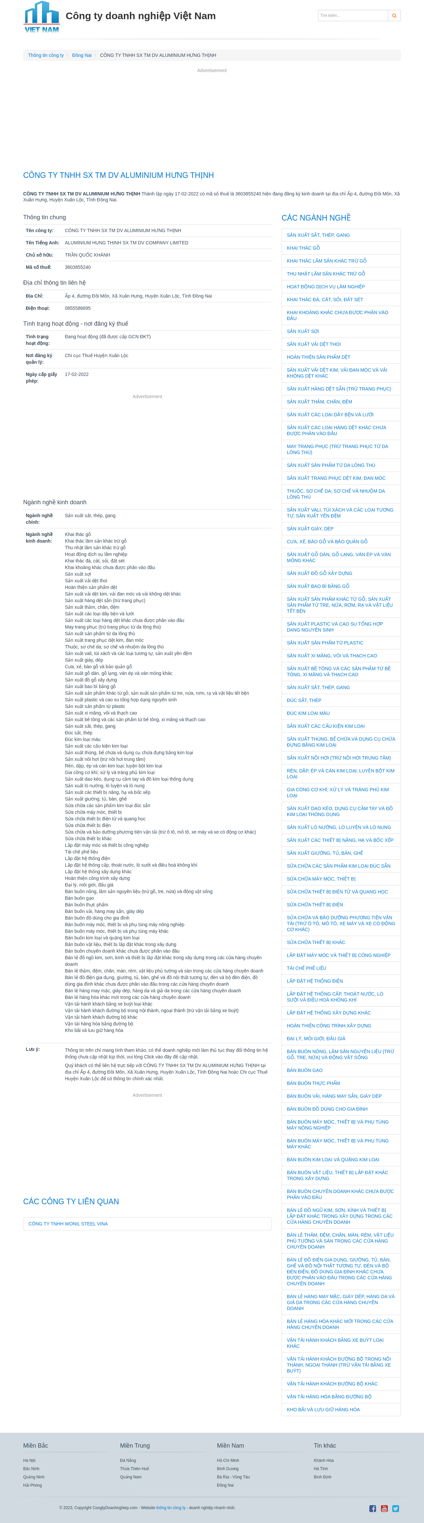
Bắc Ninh (31, 1468)
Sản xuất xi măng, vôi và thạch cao (332, 655)
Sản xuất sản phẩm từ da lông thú (331, 465)
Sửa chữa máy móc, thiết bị (321, 879)
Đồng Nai (225, 1485)
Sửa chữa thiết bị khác (316, 942)
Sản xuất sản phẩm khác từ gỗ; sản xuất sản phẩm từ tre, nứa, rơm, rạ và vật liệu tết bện (340, 605)
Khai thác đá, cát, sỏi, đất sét (325, 299)
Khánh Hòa (324, 1460)
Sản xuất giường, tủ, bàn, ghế (325, 853)
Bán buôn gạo (305, 1070)
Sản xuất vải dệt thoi (314, 344)
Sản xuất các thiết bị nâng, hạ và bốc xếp (340, 840)
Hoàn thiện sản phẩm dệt (318, 357)
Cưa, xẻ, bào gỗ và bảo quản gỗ (327, 541)
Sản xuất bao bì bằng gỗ (318, 586)
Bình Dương (227, 1468)
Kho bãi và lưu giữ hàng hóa (323, 1409)
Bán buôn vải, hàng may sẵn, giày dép (334, 1096)
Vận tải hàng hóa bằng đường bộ (329, 1396)
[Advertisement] (212, 120)
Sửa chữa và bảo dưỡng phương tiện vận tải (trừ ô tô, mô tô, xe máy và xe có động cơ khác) (341, 923)
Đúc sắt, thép (304, 700)
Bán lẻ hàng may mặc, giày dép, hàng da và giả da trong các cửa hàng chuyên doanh (341, 1302)
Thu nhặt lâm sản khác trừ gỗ (326, 273)
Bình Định (323, 1477)
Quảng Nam (131, 1477)
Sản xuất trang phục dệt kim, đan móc (336, 478)
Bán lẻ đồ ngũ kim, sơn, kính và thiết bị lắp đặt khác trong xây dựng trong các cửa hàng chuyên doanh (340, 1216)
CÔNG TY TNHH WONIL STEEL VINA (68, 1223)
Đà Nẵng (128, 1460)
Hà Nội (29, 1460)
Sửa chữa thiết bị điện (315, 904)
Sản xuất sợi (303, 331)
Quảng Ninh (33, 1477)
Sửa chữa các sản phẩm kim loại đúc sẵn (339, 866)
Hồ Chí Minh (228, 1460)
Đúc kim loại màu (308, 713)
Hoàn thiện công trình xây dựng (329, 1025)
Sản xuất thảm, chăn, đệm (319, 401)
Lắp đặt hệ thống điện (315, 981)
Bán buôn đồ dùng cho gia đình (327, 1109)
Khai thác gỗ (303, 248)
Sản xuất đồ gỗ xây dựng (319, 573)
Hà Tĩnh (321, 1468)
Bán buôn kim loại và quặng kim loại (333, 1159)
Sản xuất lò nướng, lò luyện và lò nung (339, 827)
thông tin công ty (171, 1507)
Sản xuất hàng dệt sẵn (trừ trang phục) (339, 388)
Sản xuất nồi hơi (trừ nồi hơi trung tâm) (339, 758)
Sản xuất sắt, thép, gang (318, 235)
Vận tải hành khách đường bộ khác (332, 1383)
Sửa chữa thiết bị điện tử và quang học (337, 891)
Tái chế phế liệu (306, 968)
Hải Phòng (32, 1485)
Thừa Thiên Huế (134, 1468)
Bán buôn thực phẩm (313, 1083)
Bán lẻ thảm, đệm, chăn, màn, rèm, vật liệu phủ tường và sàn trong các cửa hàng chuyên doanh (340, 1241)
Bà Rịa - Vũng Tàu (233, 1477)
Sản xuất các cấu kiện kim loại (326, 726)
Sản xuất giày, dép (310, 528)
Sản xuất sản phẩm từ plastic (325, 642)
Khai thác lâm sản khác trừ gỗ (327, 261)
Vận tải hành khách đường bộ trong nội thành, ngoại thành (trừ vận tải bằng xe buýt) (339, 1365)
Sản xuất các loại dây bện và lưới (330, 414)
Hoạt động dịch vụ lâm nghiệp (326, 286)
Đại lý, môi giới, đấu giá (316, 1038)
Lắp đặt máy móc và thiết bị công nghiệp (339, 955)
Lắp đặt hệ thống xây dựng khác (329, 1012)
